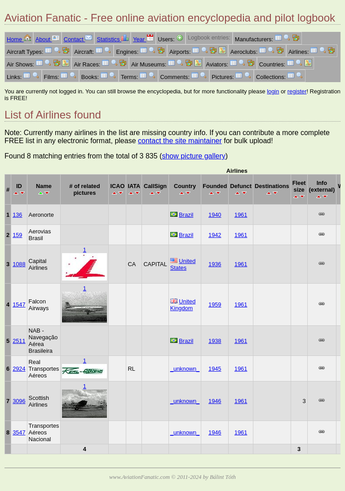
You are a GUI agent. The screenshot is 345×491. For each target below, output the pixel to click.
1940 (214, 214)
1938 (214, 341)
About (47, 39)
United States (183, 264)
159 (17, 235)
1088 (19, 264)
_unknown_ (184, 368)
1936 (214, 264)
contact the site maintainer (180, 141)
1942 (214, 235)
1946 (214, 401)
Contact (78, 39)
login (273, 91)
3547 (19, 432)
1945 (214, 368)
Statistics (112, 39)
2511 (19, 341)
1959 (214, 304)
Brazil (186, 214)
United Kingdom (183, 304)
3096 (19, 401)
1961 (240, 214)
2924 (19, 368)
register (297, 91)
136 (17, 214)
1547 (19, 304)
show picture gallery (193, 156)
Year (143, 39)
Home (19, 39)
